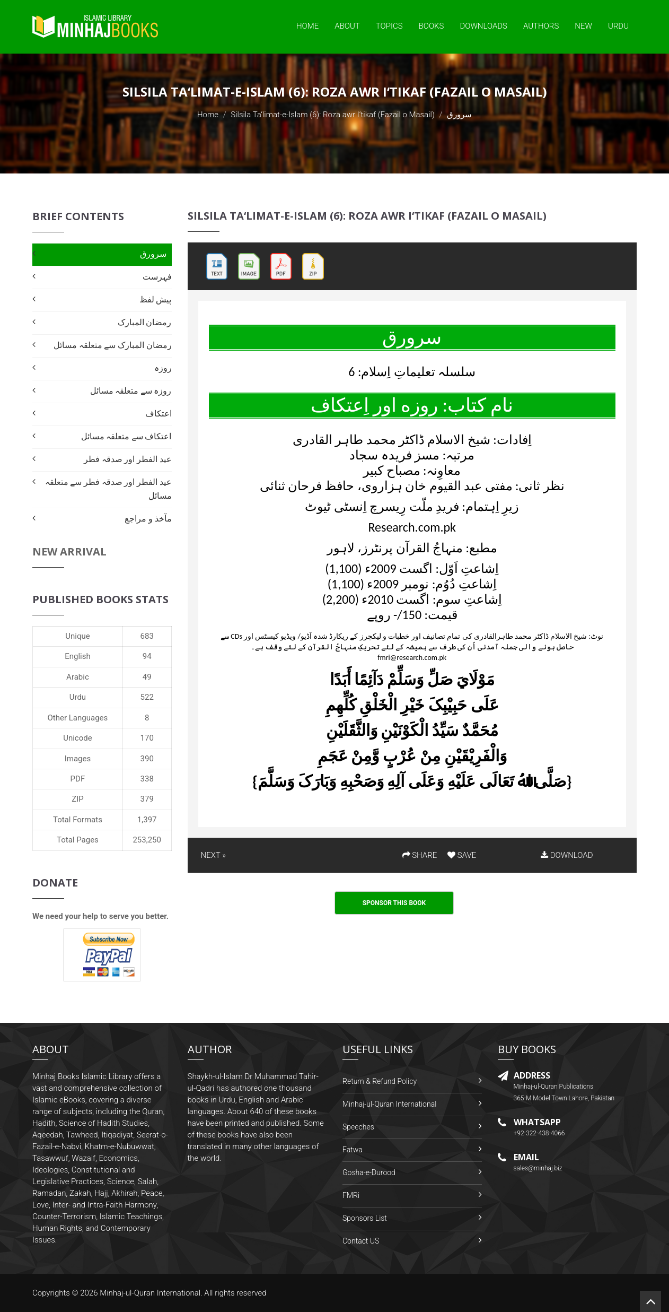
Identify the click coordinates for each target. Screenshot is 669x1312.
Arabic (77, 677)
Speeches (358, 1127)
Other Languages (78, 718)
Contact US (360, 1241)
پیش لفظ (155, 299)
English (78, 656)
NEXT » (213, 855)
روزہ (163, 368)
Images (78, 758)
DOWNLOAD (567, 855)
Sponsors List (364, 1218)
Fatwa (352, 1149)
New (583, 26)
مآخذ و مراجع (148, 519)
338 (147, 779)
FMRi (350, 1195)
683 (147, 636)
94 (147, 656)
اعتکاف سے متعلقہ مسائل (126, 436)
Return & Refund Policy (379, 1081)
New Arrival (69, 551)
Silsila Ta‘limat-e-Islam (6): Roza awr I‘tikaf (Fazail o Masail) (333, 114)
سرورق (153, 254)
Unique (77, 636)
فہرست (157, 277)
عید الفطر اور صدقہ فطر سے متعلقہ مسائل (108, 489)
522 (147, 697)
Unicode (77, 738)
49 (147, 677)
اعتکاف (158, 414)
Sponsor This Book (394, 903)
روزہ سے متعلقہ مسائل (131, 391)
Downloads (483, 26)
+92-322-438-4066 (539, 1133)
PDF (78, 779)
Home (307, 26)
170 (147, 738)
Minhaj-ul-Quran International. (151, 1293)
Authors (541, 26)
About (347, 26)
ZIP (78, 799)
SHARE (419, 855)
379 (147, 799)
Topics (389, 26)
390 (147, 758)
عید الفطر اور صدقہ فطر (127, 459)
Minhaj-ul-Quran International (389, 1104)
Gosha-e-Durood (368, 1172)
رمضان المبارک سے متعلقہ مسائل (112, 345)
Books (431, 26)
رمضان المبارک (145, 322)
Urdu (618, 26)
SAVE (461, 855)
